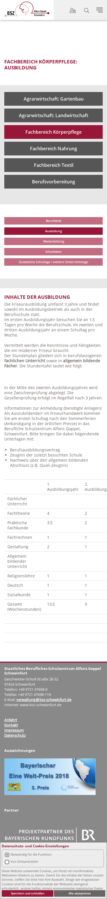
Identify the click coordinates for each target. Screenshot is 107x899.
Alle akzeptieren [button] (79, 893)
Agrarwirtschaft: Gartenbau (54, 99)
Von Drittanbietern (24, 861)
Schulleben (53, 251)
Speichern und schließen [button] (27, 893)
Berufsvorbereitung (53, 182)
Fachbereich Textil (53, 165)
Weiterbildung (53, 241)
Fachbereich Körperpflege (53, 132)
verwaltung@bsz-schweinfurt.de (43, 699)
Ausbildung (53, 231)
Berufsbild (53, 221)
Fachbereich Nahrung (53, 148)
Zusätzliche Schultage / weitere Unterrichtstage (53, 262)
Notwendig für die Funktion (31, 854)
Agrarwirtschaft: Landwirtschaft (53, 115)
